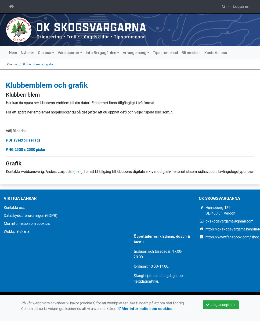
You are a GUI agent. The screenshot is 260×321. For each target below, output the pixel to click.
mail (78, 171)
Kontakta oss (215, 53)
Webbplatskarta (16, 231)
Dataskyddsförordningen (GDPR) (30, 215)
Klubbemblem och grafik (37, 64)
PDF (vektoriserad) (23, 140)
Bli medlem (191, 53)
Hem (13, 53)
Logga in (240, 6)
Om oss (44, 53)
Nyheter (27, 53)
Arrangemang (134, 53)
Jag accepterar (221, 305)
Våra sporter (68, 53)
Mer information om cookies (27, 223)
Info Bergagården (101, 53)
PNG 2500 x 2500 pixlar (26, 149)
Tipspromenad (165, 53)
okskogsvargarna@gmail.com (229, 221)
